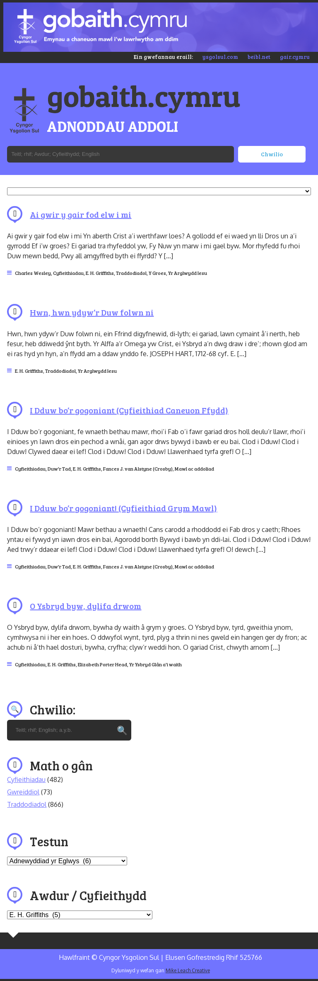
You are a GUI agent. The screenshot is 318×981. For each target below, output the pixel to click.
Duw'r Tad (59, 468)
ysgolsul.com (220, 57)
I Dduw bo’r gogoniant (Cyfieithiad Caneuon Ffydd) (129, 410)
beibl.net (259, 57)
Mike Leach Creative (188, 970)
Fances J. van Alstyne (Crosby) (138, 468)
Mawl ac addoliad (194, 468)
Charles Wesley (33, 273)
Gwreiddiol (23, 792)
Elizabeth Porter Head (102, 664)
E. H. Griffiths (100, 273)
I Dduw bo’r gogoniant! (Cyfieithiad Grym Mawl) (123, 508)
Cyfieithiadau (68, 273)
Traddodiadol (131, 273)
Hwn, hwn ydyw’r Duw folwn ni (92, 312)
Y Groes (157, 273)
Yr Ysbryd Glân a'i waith (155, 664)
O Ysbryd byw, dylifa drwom (85, 606)
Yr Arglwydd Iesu (187, 273)
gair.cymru (295, 57)
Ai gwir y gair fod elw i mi (80, 214)
